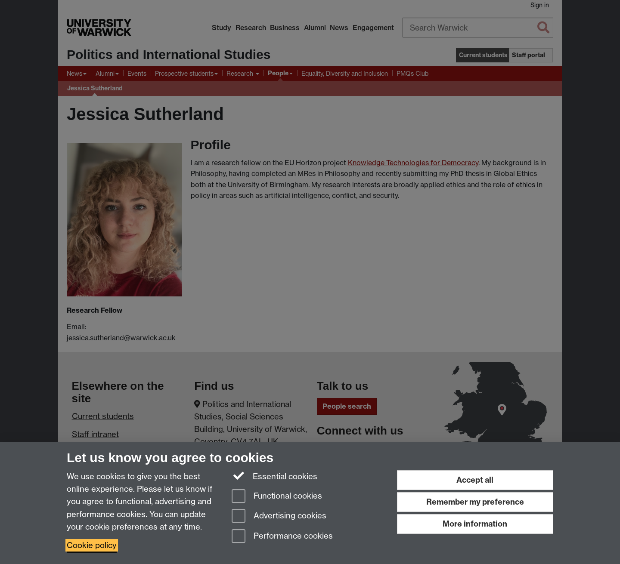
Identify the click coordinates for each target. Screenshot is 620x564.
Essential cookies (274, 475)
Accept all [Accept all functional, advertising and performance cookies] (474, 480)
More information (475, 524)
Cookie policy (92, 545)
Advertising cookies (279, 516)
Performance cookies (282, 537)
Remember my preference (475, 502)
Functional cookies (277, 497)
